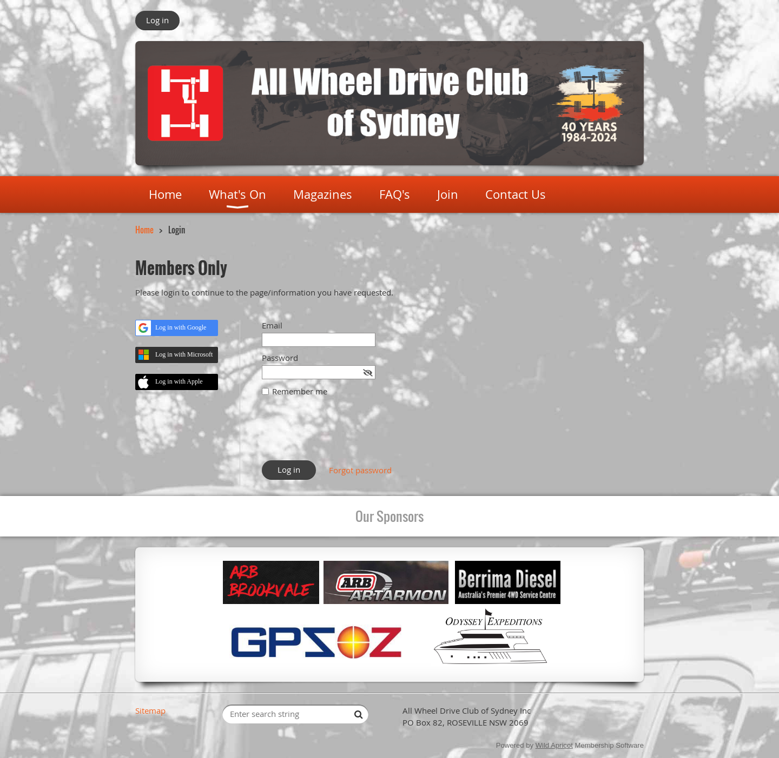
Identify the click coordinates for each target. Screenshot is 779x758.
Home (144, 230)
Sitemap (150, 710)
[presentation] (344, 434)
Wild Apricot (554, 745)
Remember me (299, 391)
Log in (157, 20)
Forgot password (360, 470)
